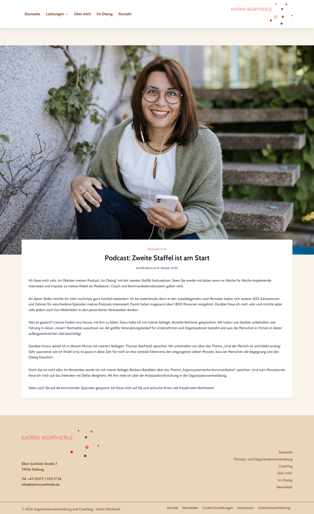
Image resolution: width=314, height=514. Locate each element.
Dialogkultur (157, 249)
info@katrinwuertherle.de (41, 484)
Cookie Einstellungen (217, 508)
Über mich (82, 14)
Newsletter (284, 487)
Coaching (285, 466)
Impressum (245, 508)
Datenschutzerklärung (274, 508)
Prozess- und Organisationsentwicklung (263, 459)
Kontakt (124, 14)
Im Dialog (105, 14)
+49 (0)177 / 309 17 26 (44, 479)
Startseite (32, 14)
